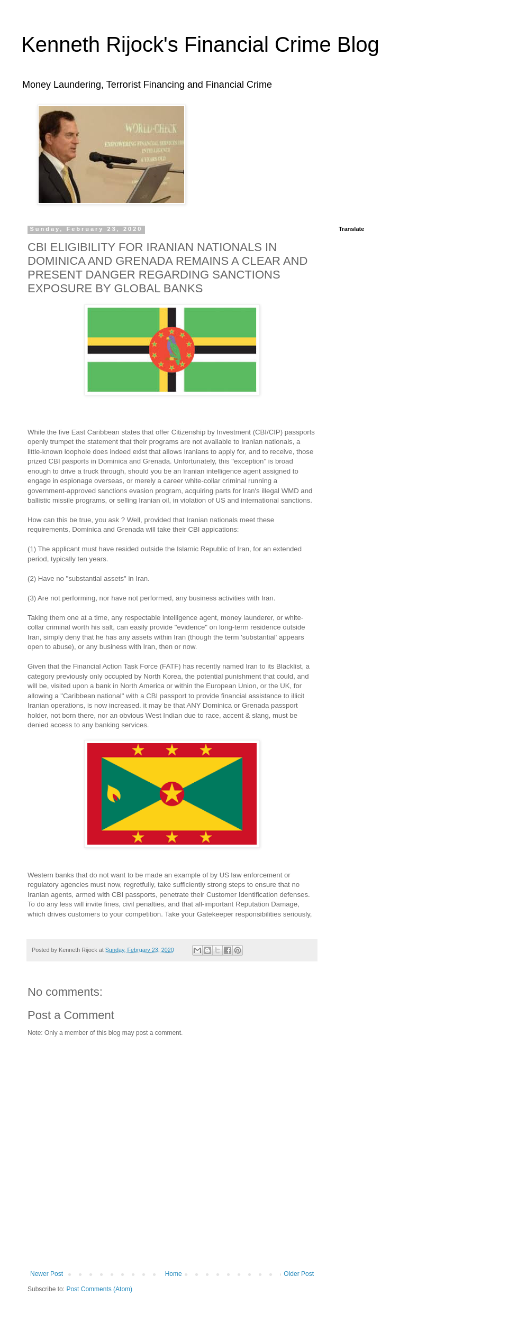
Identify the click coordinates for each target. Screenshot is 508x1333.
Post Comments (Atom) (99, 1289)
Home (173, 1274)
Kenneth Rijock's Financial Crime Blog (200, 44)
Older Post (299, 1274)
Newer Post (46, 1274)
